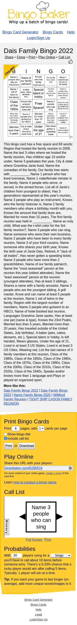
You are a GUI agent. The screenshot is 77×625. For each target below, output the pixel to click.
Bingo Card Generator (20, 32)
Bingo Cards (53, 32)
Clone (21, 57)
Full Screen (34, 540)
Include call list (16, 438)
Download (26, 446)
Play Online (46, 57)
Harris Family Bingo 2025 (32, 395)
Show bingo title (17, 434)
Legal (38, 614)
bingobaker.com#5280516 (24, 468)
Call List (64, 57)
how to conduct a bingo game (34, 482)
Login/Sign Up (38, 38)
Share (9, 57)
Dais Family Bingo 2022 (21, 390)
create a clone (53, 473)
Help (71, 32)
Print (32, 57)
